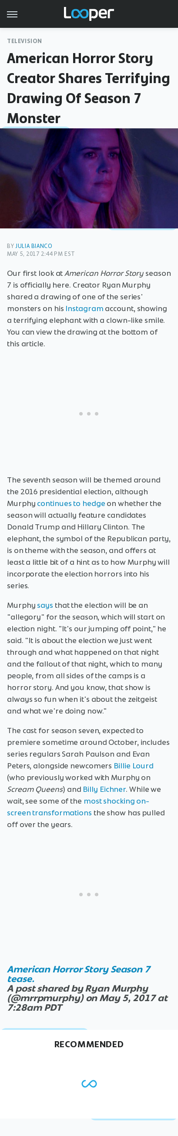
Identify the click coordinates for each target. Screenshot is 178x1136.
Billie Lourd (134, 766)
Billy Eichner (104, 789)
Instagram (84, 308)
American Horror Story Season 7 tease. (78, 974)
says (45, 605)
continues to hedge (71, 503)
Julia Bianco (33, 246)
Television (24, 41)
